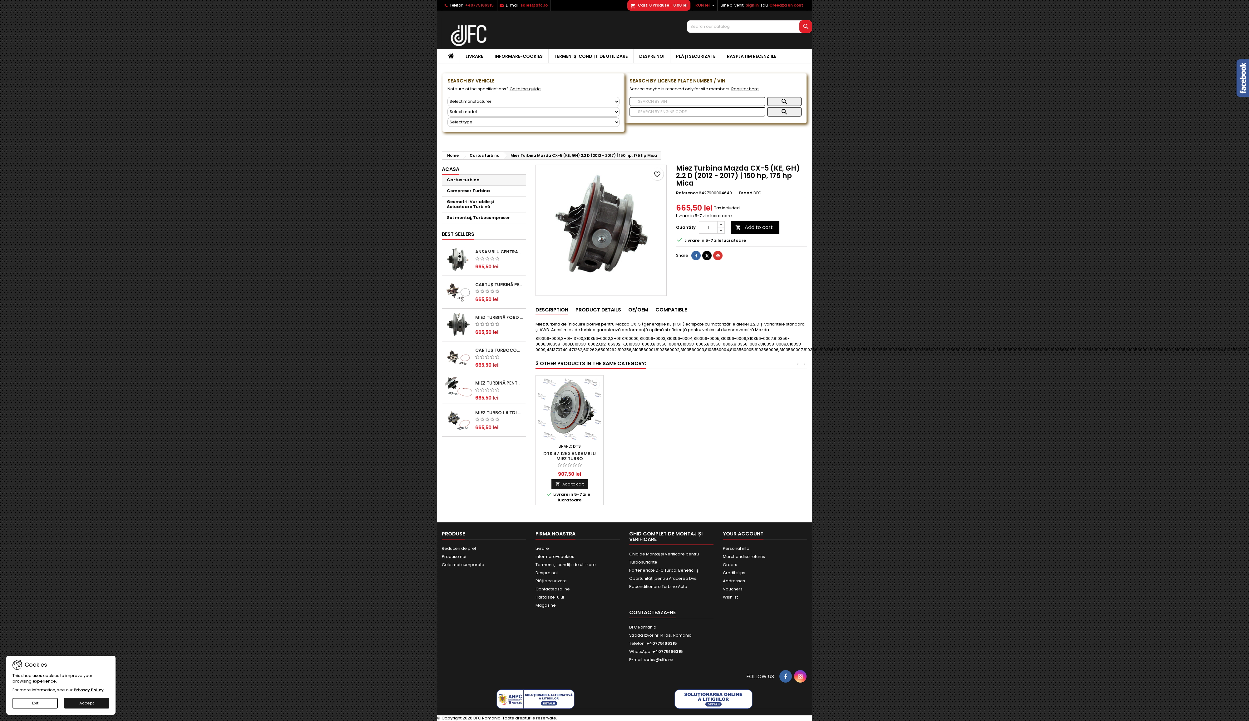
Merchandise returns (744, 556)
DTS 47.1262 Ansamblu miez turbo (569, 456)
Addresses (734, 581)
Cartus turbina (463, 180)
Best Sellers (458, 234)
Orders (730, 565)
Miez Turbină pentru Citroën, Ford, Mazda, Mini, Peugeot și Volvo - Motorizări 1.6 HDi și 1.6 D (499, 382)
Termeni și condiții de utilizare (591, 56)
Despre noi (651, 56)
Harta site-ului (550, 597)
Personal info (736, 548)
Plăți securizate (695, 56)
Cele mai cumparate (463, 565)
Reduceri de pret (459, 548)
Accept (86, 703)
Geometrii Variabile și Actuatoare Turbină (470, 204)
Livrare (474, 56)
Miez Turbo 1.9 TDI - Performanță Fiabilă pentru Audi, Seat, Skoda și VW (499, 412)
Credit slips (734, 573)
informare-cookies (519, 56)
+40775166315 (479, 5)
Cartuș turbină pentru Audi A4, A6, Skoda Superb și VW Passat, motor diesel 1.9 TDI (499, 284)
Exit (35, 703)
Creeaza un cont (786, 5)
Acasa (450, 169)
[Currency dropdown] (705, 5)
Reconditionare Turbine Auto (658, 586)
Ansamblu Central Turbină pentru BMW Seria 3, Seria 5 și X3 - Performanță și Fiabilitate (499, 251)
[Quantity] (708, 227)
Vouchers (733, 589)
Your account (743, 533)
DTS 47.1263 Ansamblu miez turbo (705, 456)
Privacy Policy (89, 690)
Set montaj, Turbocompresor (478, 218)
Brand (746, 193)
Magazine (546, 605)
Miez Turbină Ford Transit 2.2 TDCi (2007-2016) (499, 317)
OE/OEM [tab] (638, 309)
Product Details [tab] (598, 309)
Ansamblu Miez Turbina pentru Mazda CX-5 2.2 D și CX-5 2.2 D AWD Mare (637, 458)
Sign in (752, 5)
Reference (687, 193)
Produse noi (454, 556)
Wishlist (730, 597)
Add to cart (754, 227)
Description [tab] (552, 309)
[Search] (749, 26)
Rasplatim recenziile (751, 56)
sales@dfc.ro (534, 5)
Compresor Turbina (468, 191)
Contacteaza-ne (553, 589)
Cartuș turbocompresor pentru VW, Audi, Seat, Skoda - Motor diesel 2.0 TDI (499, 350)
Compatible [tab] (671, 309)
